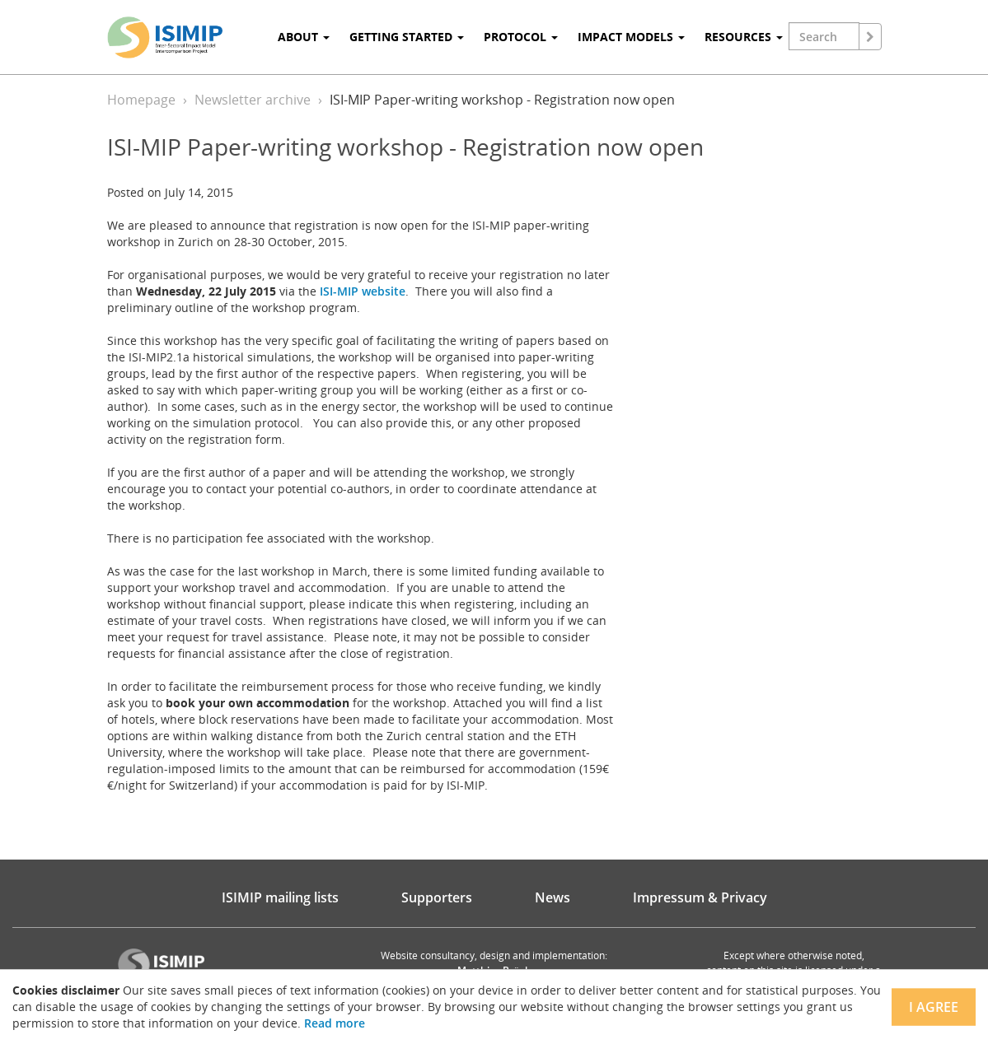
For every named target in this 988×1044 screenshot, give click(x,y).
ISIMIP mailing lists (280, 897)
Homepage (141, 100)
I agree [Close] (933, 1007)
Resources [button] (744, 36)
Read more (334, 1023)
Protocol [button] (521, 36)
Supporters (436, 897)
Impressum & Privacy (700, 897)
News (552, 897)
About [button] (304, 36)
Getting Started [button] (406, 36)
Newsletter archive (252, 100)
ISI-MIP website (362, 291)
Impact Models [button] (631, 36)
